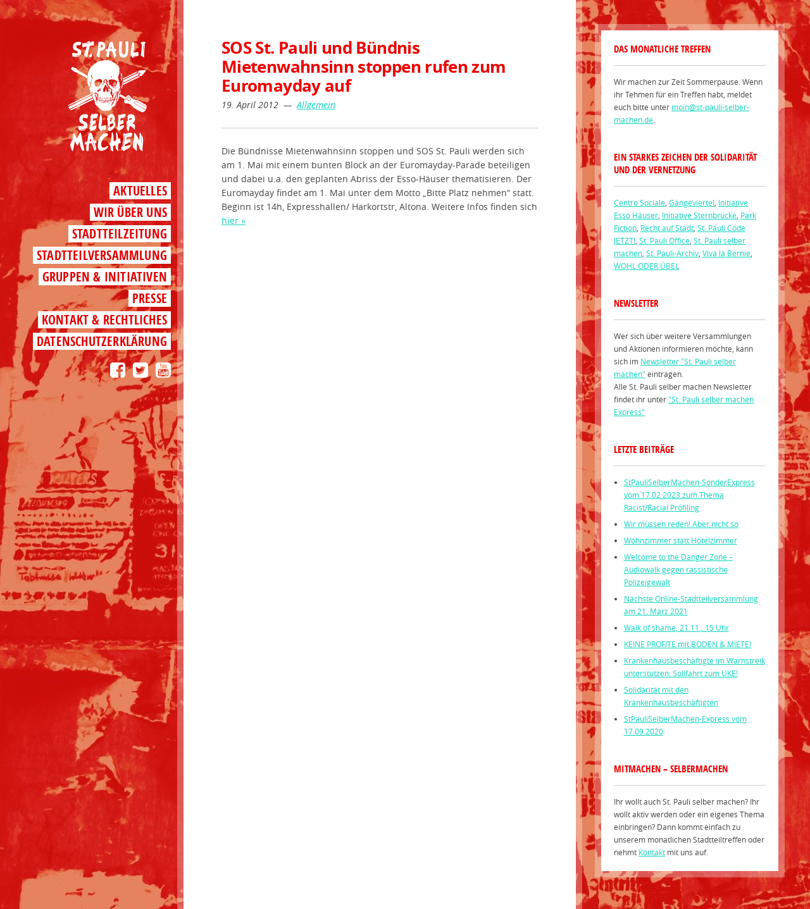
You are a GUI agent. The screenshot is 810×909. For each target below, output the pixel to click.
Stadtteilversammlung (102, 255)
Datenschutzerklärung (102, 341)
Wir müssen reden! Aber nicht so (681, 524)
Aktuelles (140, 190)
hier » (233, 220)
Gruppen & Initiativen (104, 276)
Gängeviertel (691, 202)
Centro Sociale (639, 202)
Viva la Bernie (726, 253)
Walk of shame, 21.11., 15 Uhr (676, 627)
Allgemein (316, 105)
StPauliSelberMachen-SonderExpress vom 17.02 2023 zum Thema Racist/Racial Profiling (689, 494)
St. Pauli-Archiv (672, 253)
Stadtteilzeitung (119, 233)
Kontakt (652, 852)
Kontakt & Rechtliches (104, 319)
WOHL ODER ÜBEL (646, 266)
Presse (149, 298)
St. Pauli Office (664, 240)
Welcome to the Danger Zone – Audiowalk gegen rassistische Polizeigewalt (678, 569)
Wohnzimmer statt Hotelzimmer (680, 540)
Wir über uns (130, 212)
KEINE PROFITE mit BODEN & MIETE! (687, 644)
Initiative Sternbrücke (699, 215)
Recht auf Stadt (667, 228)
